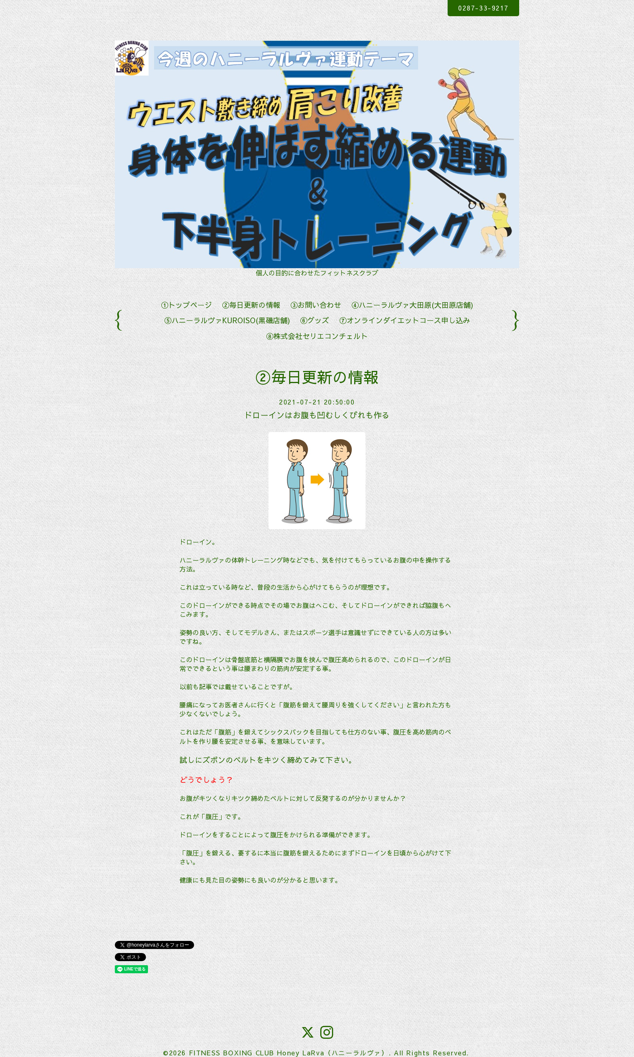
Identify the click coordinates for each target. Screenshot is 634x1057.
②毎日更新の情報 (251, 305)
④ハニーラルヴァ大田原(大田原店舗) (412, 305)
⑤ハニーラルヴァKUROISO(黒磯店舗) (227, 320)
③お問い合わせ (315, 305)
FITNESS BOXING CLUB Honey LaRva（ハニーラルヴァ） (289, 1052)
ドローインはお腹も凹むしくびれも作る (317, 414)
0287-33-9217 (483, 7)
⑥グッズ (314, 320)
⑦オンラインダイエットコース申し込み (404, 320)
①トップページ (186, 305)
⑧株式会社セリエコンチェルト (317, 336)
